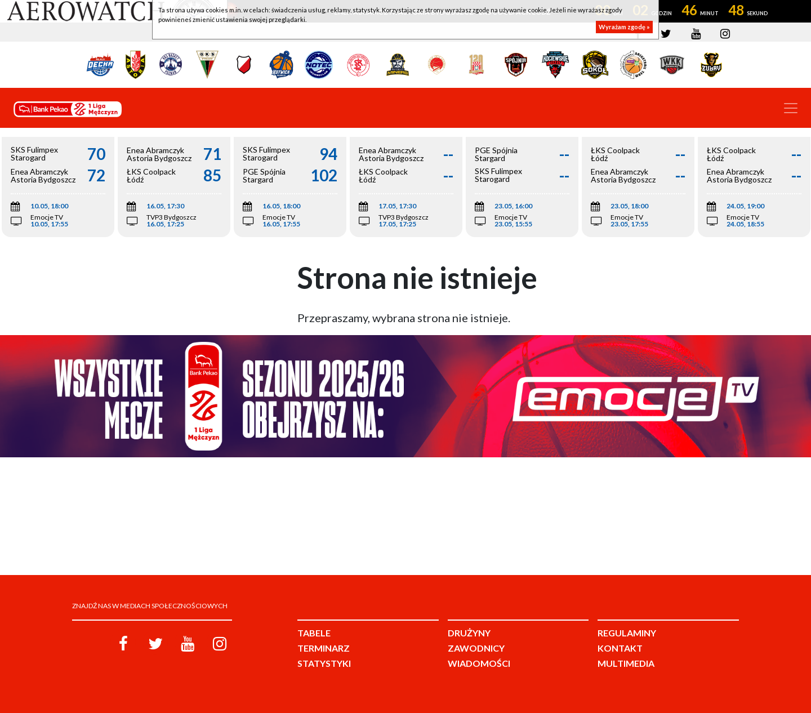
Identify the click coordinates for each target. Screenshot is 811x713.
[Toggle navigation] (790, 108)
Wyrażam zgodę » (624, 26)
